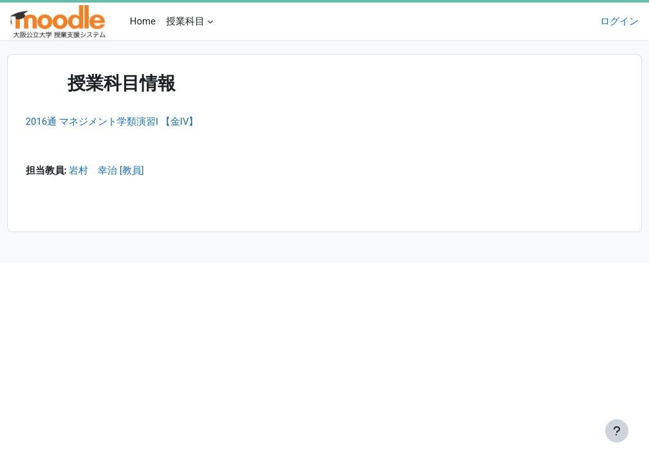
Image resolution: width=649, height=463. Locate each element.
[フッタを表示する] (616, 430)
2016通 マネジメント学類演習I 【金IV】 (136, 121)
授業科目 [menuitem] (185, 21)
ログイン (619, 21)
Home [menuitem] (143, 21)
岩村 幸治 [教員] (131, 171)
